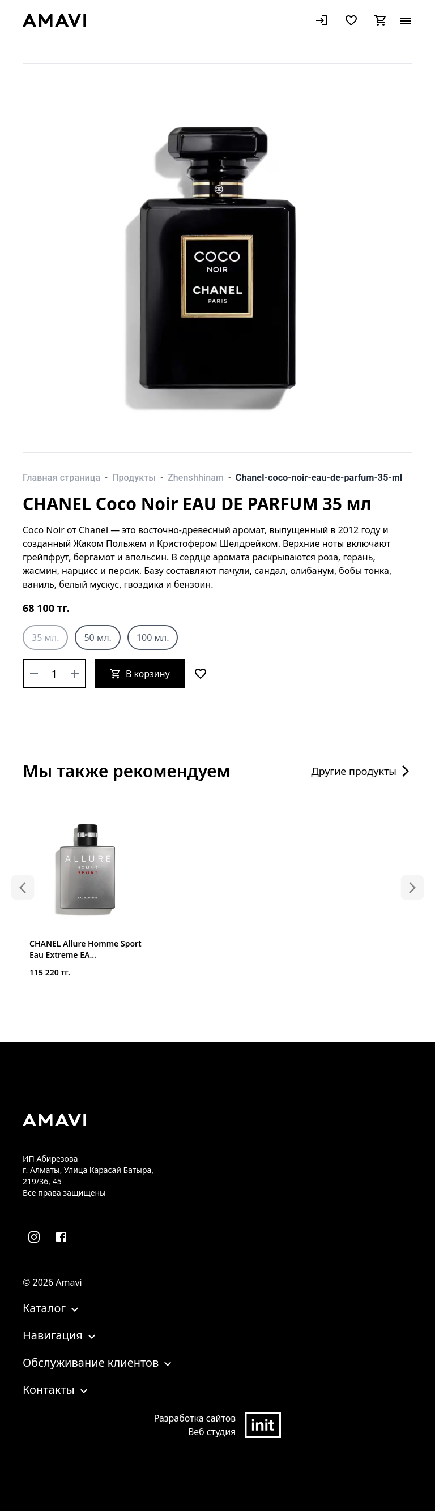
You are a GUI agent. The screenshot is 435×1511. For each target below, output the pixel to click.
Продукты (134, 477)
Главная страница (61, 477)
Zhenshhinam (196, 477)
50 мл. (97, 637)
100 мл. (153, 637)
